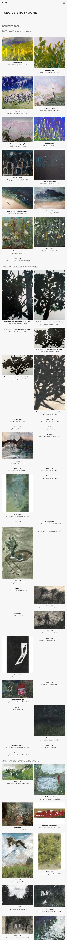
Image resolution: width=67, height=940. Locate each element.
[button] (64, 2)
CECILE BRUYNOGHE (20, 12)
